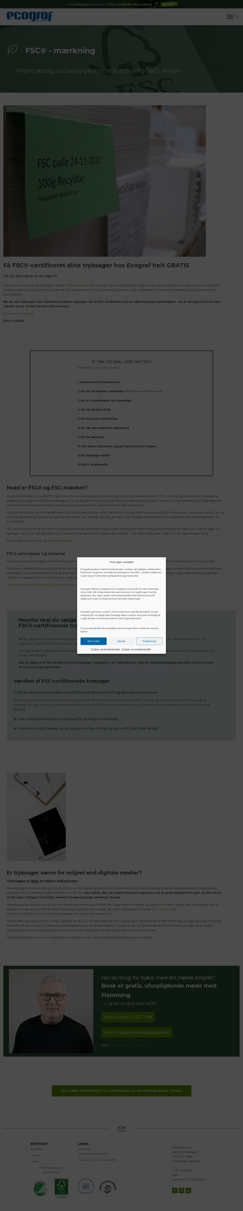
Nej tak (122, 641)
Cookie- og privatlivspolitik (105, 649)
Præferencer (149, 641)
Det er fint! (93, 641)
